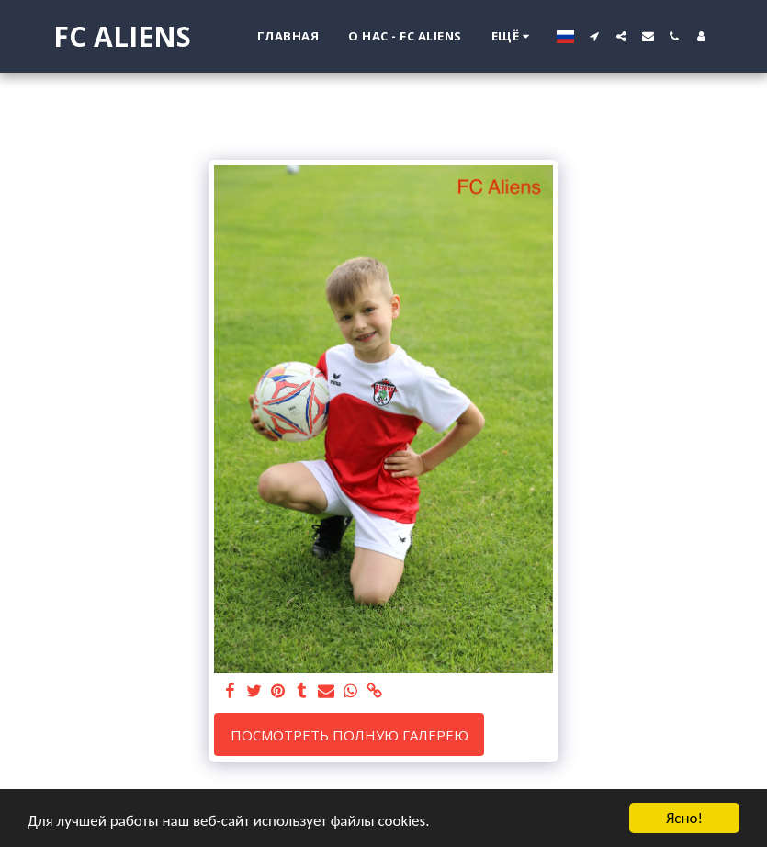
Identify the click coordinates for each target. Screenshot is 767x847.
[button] (594, 36)
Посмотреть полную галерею (349, 735)
